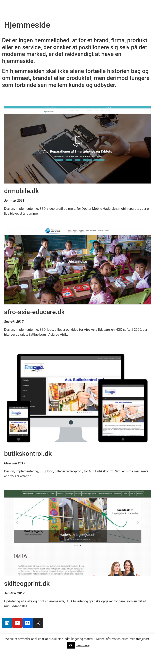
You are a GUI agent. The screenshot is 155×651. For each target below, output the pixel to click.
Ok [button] (70, 645)
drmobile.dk (21, 191)
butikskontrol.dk (28, 453)
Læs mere (82, 645)
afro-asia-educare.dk (34, 312)
